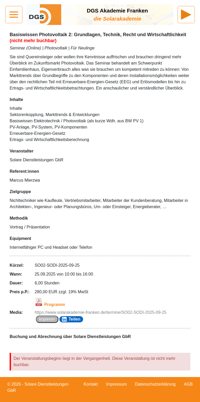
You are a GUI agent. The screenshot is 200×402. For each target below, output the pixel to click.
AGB (188, 384)
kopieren (47, 319)
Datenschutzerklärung (155, 384)
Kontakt (91, 384)
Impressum (116, 384)
